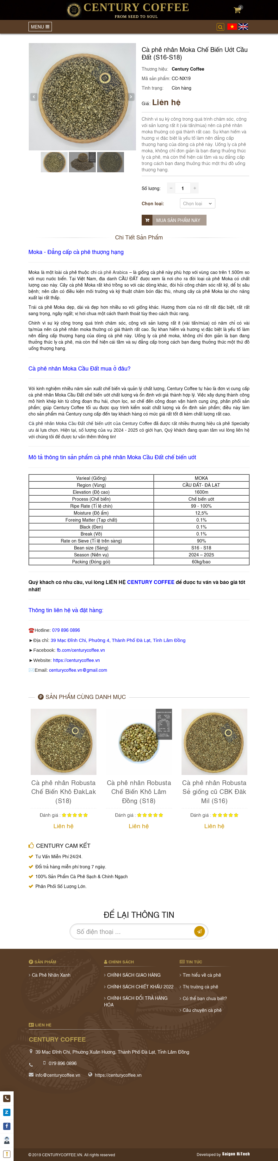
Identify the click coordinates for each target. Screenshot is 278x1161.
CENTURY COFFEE (151, 581)
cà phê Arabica (113, 272)
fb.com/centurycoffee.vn (81, 650)
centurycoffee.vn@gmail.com (78, 670)
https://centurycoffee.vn (76, 660)
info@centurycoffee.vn (57, 1075)
